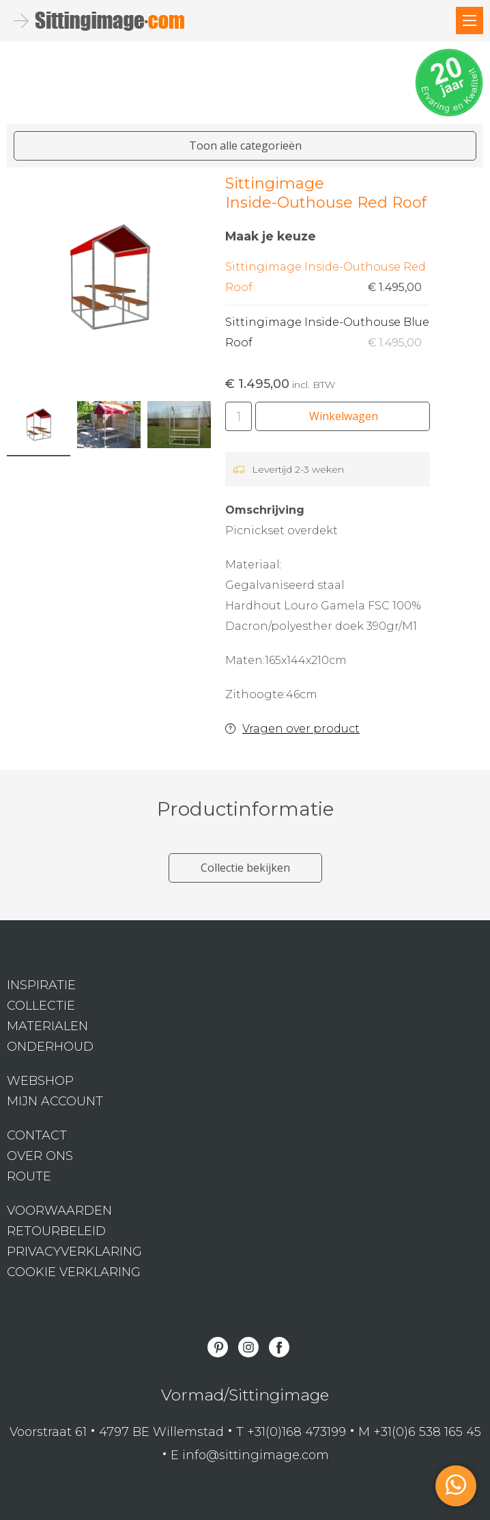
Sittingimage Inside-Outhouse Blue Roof (327, 334)
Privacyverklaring (74, 1251)
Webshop (40, 1080)
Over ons (40, 1155)
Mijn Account (55, 1101)
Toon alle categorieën (245, 145)
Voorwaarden (59, 1210)
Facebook (279, 1347)
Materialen (47, 1026)
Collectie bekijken (245, 867)
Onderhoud (50, 1046)
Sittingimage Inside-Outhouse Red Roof (327, 279)
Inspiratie (41, 985)
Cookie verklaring (74, 1272)
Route (29, 1176)
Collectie (41, 1005)
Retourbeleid (56, 1231)
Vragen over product (301, 728)
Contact (37, 1135)
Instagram (248, 1347)
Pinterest (217, 1347)
